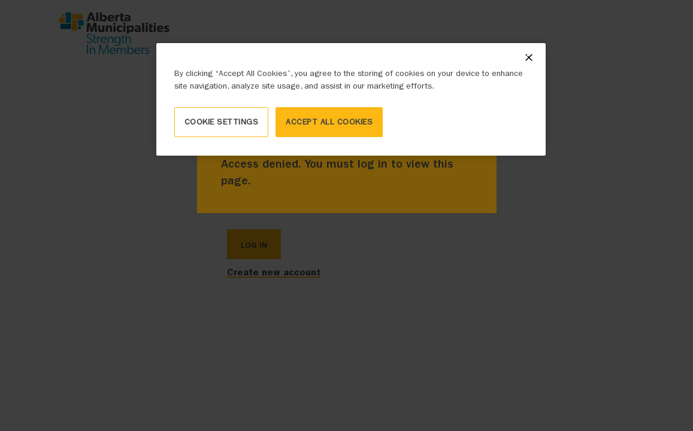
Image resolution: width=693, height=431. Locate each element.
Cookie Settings (221, 122)
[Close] (529, 57)
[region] (351, 99)
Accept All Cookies (329, 122)
